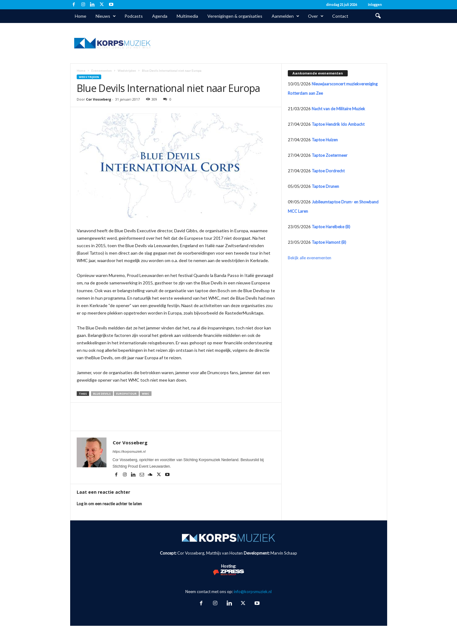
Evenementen (101, 70)
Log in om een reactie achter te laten (109, 503)
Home (80, 16)
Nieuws (106, 16)
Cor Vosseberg (98, 99)
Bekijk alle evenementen (309, 257)
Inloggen (375, 4)
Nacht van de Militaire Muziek (338, 108)
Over (316, 16)
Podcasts (133, 16)
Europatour (126, 394)
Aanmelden (285, 16)
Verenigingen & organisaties (234, 16)
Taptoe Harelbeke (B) (331, 226)
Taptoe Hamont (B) (329, 242)
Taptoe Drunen (325, 186)
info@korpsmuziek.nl (253, 591)
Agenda (159, 16)
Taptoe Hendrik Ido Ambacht (338, 124)
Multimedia (187, 16)
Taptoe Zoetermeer (329, 155)
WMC (145, 394)
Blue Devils (102, 394)
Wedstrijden (127, 70)
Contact (340, 16)
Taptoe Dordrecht (328, 170)
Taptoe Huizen (325, 139)
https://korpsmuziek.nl (129, 451)
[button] (378, 16)
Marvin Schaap (283, 553)
